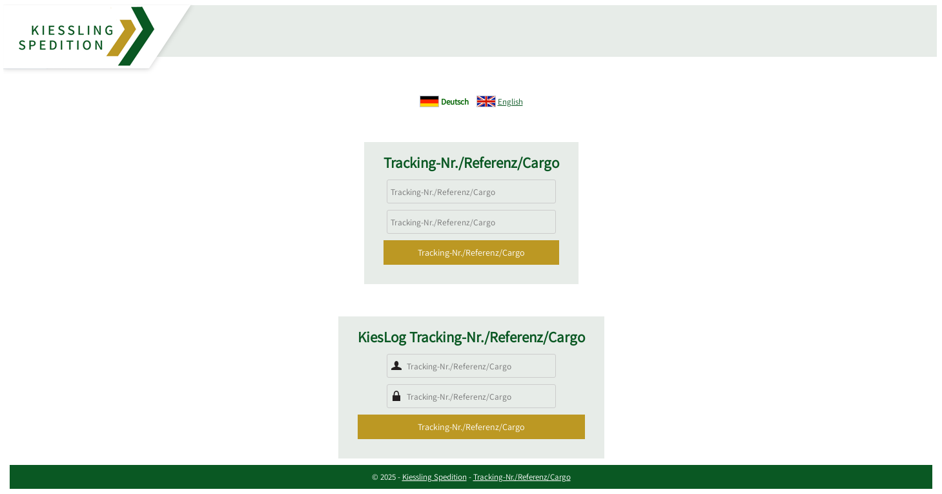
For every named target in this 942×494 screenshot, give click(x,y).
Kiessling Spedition (434, 476)
